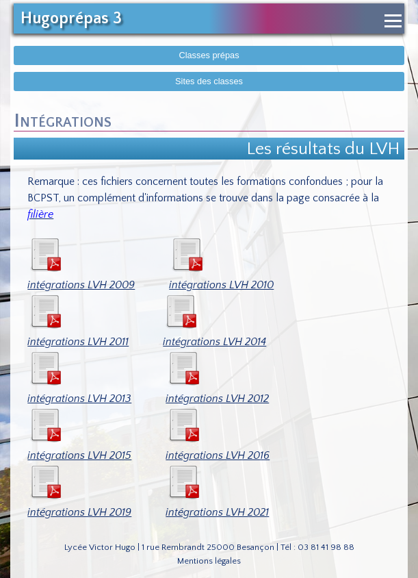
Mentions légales (209, 561)
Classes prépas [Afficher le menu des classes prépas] (209, 55)
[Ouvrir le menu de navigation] (393, 21)
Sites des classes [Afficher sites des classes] (209, 81)
